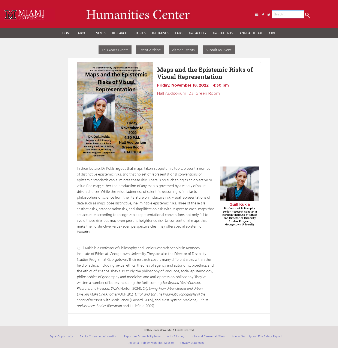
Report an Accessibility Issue (142, 336)
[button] (83, 33)
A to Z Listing (175, 336)
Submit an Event (219, 49)
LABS (178, 33)
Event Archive (150, 49)
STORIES (140, 33)
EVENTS (100, 33)
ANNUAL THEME (251, 33)
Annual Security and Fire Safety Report (257, 336)
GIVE (272, 33)
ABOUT (83, 33)
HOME (66, 33)
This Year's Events (115, 49)
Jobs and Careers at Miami (208, 336)
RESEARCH (119, 33)
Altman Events (183, 49)
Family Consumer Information (98, 336)
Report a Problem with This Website (150, 343)
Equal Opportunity (61, 336)
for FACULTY (197, 33)
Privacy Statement (192, 343)
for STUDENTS (223, 33)
